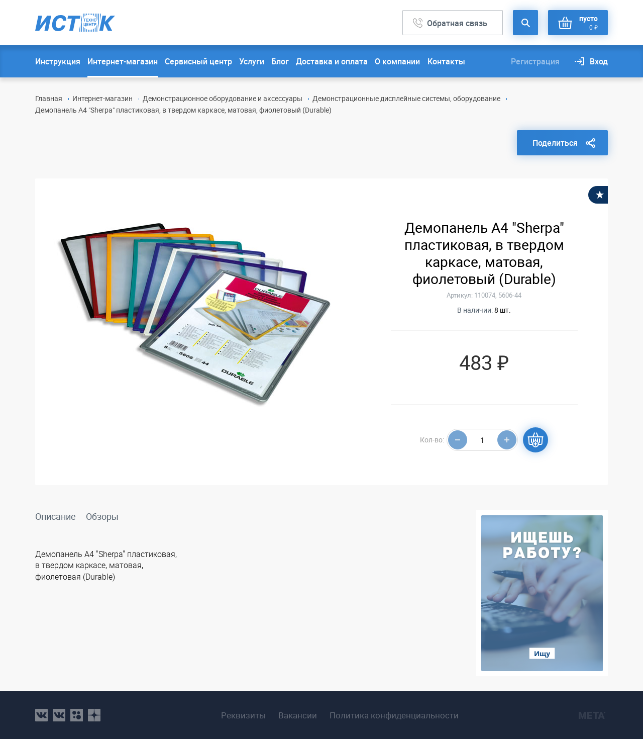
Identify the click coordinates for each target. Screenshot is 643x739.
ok (76, 715)
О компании (397, 61)
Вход (599, 61)
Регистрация (535, 61)
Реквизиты (243, 715)
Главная (48, 98)
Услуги (251, 61)
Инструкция (57, 61)
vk (41, 715)
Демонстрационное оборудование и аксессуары (222, 98)
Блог (280, 61)
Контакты (446, 61)
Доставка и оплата (332, 61)
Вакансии (297, 715)
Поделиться (555, 142)
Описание (55, 516)
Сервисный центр (198, 61)
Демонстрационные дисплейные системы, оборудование (406, 98)
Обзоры (102, 516)
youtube (94, 715)
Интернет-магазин (122, 61)
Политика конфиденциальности (394, 715)
